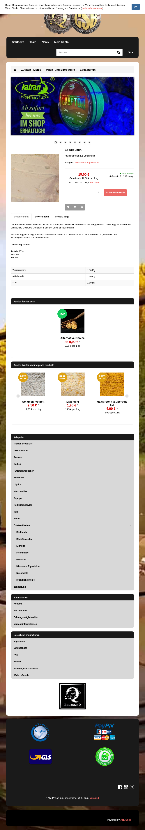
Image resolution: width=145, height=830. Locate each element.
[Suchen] (85, 52)
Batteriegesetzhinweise (26, 668)
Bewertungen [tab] (42, 216)
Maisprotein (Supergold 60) (112, 403)
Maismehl (72, 401)
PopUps (18, 498)
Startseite (18, 42)
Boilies (74, 464)
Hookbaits (19, 477)
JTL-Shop (125, 819)
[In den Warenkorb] (115, 192)
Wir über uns (20, 610)
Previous (18, 396)
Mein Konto (61, 42)
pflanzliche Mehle (25, 580)
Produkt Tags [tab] (62, 216)
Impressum (19, 641)
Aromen (18, 457)
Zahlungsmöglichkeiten (26, 617)
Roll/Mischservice (23, 505)
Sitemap (18, 661)
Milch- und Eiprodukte (87, 162)
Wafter (17, 518)
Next (127, 396)
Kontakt (18, 603)
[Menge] (88, 192)
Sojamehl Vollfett (33, 401)
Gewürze (21, 559)
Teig (16, 512)
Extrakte (20, 546)
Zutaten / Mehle (74, 525)
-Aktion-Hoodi (21, 450)
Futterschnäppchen (24, 471)
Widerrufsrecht (21, 675)
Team (33, 42)
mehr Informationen (92, 8)
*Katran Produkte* (23, 443)
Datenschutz (20, 648)
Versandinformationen (25, 624)
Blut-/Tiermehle (24, 539)
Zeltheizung (20, 587)
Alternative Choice (72, 337)
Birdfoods (21, 532)
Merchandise (20, 491)
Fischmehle (22, 552)
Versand (94, 182)
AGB (16, 654)
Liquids (18, 484)
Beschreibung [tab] (21, 216)
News (45, 42)
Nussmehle (22, 573)
